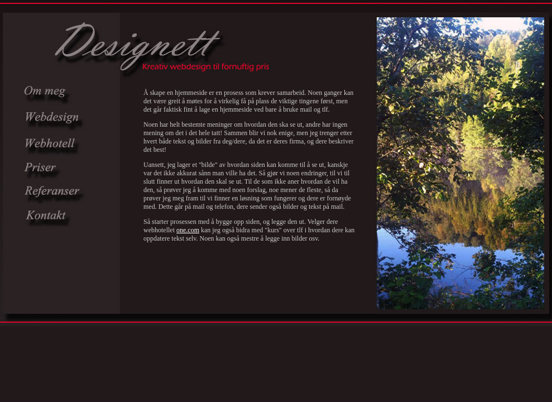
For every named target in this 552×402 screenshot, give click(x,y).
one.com (187, 230)
